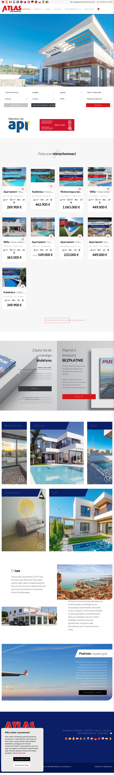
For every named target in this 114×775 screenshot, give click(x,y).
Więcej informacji (18, 753)
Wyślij (35, 388)
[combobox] (16, 92)
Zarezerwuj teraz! (93, 695)
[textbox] (17, 92)
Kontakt (89, 9)
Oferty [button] (37, 9)
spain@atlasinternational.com (83, 2)
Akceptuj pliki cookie (22, 759)
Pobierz (79, 396)
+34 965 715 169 (104, 2)
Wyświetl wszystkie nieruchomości (58, 320)
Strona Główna (21, 9)
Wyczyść (15, 105)
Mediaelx (108, 769)
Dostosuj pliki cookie (22, 765)
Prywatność (53, 769)
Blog (48, 9)
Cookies (65, 769)
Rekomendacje (73, 9)
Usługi (58, 9)
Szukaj (98, 105)
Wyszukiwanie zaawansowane (44, 105)
